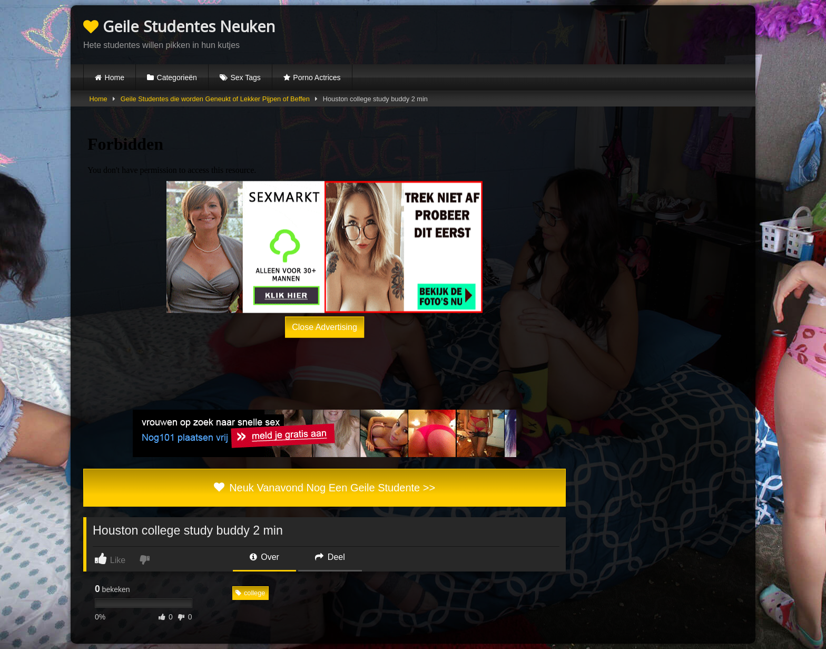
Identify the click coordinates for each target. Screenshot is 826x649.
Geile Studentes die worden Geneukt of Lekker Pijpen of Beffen (215, 99)
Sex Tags (245, 77)
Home (114, 77)
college (250, 593)
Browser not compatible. (619, 33)
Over (264, 557)
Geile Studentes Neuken (179, 26)
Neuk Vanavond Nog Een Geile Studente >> (324, 487)
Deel (330, 557)
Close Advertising (324, 326)
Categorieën (177, 77)
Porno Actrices (316, 77)
